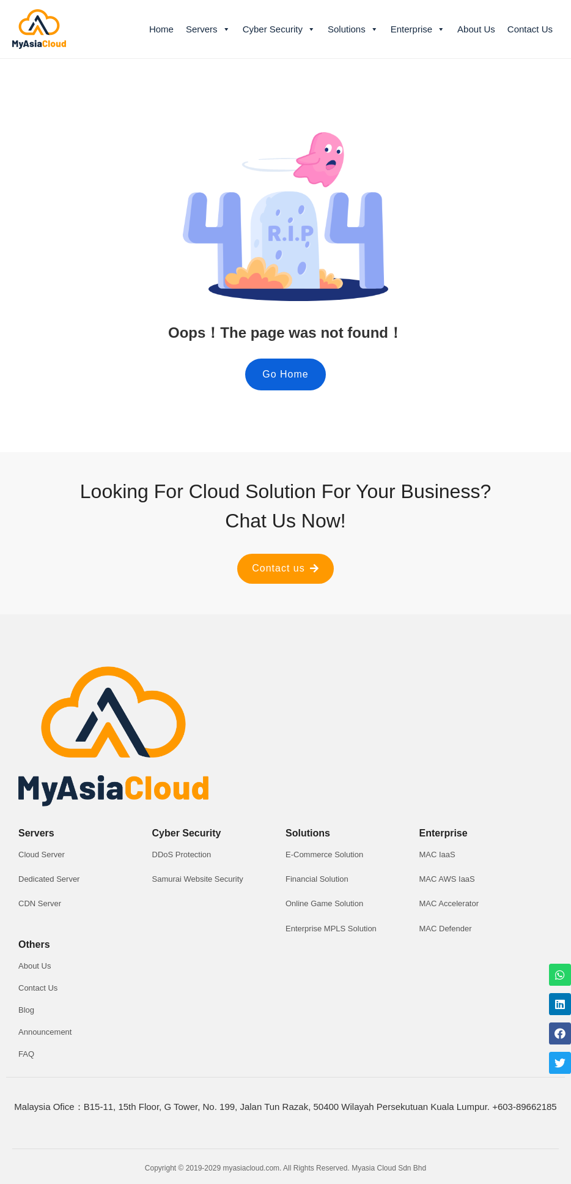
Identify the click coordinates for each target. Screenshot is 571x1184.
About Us (476, 29)
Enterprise (418, 29)
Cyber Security (279, 29)
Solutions (353, 29)
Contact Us (530, 29)
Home (161, 29)
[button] (285, 374)
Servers (208, 29)
